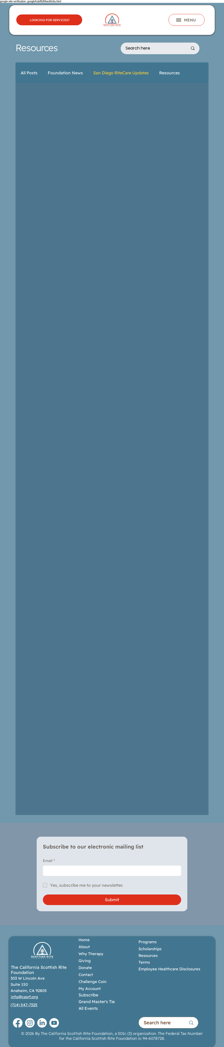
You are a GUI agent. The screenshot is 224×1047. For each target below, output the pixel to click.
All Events (88, 1008)
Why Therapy (91, 953)
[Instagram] (30, 1023)
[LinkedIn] (42, 1023)
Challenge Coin (92, 981)
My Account (90, 988)
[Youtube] (54, 1023)
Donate (85, 967)
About (84, 946)
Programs (148, 941)
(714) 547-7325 (24, 1004)
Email (49, 861)
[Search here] (153, 48)
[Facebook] (17, 1023)
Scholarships (149, 948)
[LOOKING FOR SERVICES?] (49, 19)
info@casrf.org (24, 996)
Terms (144, 962)
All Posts (29, 72)
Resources (169, 72)
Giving (85, 960)
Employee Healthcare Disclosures (169, 968)
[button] (186, 20)
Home (84, 939)
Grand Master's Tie (97, 1001)
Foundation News (65, 72)
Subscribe (88, 994)
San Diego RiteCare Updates (121, 72)
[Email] (110, 871)
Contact (86, 974)
